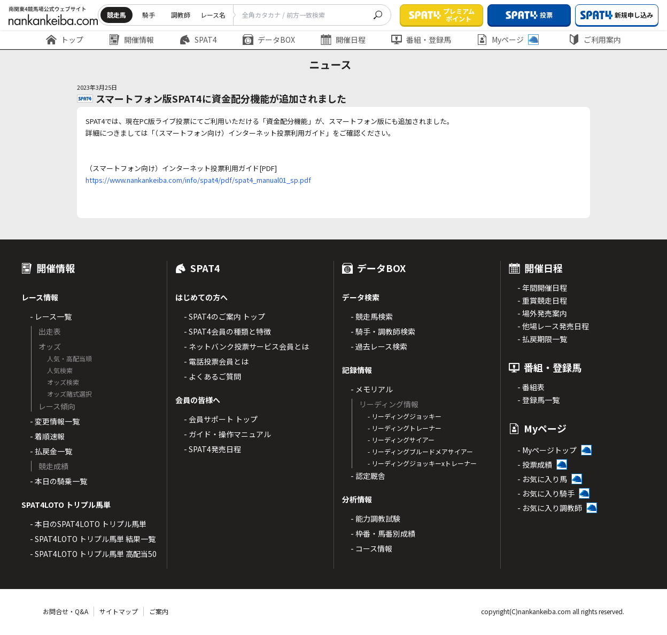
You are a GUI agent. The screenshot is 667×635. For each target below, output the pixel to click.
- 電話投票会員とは (216, 361)
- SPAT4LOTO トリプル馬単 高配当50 (93, 553)
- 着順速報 (47, 436)
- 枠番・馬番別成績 (383, 533)
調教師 (180, 14)
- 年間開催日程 (542, 287)
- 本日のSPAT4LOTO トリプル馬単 (88, 523)
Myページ (508, 39)
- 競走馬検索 (372, 316)
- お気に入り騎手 (546, 493)
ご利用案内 (595, 39)
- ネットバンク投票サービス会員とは (246, 346)
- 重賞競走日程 (542, 300)
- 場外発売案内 (542, 313)
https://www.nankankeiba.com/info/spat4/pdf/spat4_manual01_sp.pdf (198, 180)
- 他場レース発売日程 (553, 326)
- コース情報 (371, 548)
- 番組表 (531, 387)
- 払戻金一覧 (51, 451)
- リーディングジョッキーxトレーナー (422, 463)
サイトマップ (118, 611)
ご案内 (158, 611)
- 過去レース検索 (379, 346)
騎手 (148, 14)
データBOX (269, 39)
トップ (64, 39)
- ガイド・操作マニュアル (227, 434)
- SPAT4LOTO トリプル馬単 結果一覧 (93, 538)
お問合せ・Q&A (65, 611)
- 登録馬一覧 (538, 399)
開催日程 (343, 39)
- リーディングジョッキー (404, 416)
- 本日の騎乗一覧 (58, 481)
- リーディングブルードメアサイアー (420, 451)
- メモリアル (372, 389)
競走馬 (116, 14)
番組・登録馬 (421, 39)
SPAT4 (198, 39)
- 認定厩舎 (368, 475)
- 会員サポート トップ (221, 419)
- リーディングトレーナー (404, 427)
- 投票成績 (534, 464)
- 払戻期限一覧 (542, 339)
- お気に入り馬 (542, 479)
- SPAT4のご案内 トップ (224, 316)
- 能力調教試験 (375, 518)
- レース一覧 (51, 316)
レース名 (213, 14)
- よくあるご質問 (212, 376)
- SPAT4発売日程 (212, 449)
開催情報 (131, 39)
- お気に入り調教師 (549, 507)
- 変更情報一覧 (55, 421)
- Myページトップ (547, 450)
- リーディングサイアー (401, 439)
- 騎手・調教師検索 (383, 331)
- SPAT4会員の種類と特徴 (227, 331)
